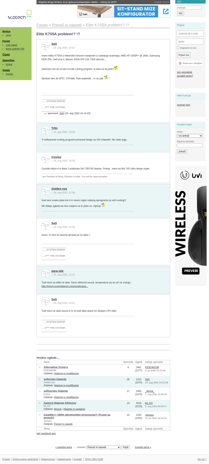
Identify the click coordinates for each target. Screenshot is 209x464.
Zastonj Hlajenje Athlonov (60, 402)
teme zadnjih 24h (15, 48)
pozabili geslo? (185, 76)
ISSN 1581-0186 (94, 459)
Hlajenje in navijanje (74, 409)
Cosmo (56, 157)
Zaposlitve (8, 60)
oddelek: (98, 447)
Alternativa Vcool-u (56, 367)
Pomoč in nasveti (63, 424)
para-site (57, 271)
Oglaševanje (64, 459)
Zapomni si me (186, 47)
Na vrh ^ (202, 459)
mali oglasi (11, 45)
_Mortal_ (150, 391)
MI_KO (47, 406)
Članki (6, 54)
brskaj (9, 64)
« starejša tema (63, 447)
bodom (47, 394)
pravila (9, 74)
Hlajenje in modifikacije (66, 373)
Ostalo (6, 70)
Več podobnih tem (46, 433)
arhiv (8, 35)
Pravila (6, 459)
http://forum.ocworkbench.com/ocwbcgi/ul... (64, 286)
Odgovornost (48, 459)
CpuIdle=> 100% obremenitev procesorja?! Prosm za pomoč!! (77, 416)
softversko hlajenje (56, 390)
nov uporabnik (184, 72)
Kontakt (78, 459)
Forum (6, 41)
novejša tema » (143, 447)
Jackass (47, 421)
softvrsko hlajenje (55, 379)
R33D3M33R (50, 370)
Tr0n (54, 128)
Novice (6, 31)
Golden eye (59, 188)
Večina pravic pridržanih (25, 459)
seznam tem (183, 105)
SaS (54, 43)
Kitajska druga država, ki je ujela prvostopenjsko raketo (77, 2)
